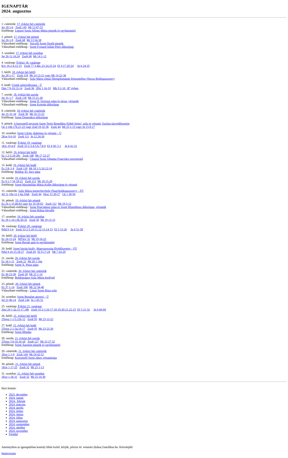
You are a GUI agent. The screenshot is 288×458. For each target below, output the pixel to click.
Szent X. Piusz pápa (26, 264)
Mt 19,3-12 (64, 203)
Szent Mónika (23, 332)
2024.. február (17, 401)
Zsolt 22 (21, 261)
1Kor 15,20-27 (51, 194)
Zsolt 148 (28, 155)
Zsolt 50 (23, 114)
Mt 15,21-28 (35, 97)
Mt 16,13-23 (37, 114)
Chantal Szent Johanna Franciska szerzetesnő (56, 158)
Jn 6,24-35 (83, 65)
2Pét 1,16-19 (43, 88)
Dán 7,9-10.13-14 (11, 88)
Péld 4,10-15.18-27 (12, 251)
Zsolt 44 (56, 126)
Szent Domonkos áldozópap (31, 117)
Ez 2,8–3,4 (7, 168)
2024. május (16, 411)
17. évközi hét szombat (29, 53)
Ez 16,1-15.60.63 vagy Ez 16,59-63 (22, 203)
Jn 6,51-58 (77, 229)
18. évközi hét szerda (25, 94)
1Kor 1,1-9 (7, 354)
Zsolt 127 (33, 341)
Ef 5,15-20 (60, 229)
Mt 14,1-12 (39, 56)
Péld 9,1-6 (7, 229)
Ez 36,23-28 (8, 274)
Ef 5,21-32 (83, 309)
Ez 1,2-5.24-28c (10, 155)
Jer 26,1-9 (7, 40)
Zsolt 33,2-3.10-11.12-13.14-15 (34, 229)
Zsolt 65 (31, 251)
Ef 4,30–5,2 (54, 146)
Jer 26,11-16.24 (10, 56)
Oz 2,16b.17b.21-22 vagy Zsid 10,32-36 (25, 126)
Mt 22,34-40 (36, 287)
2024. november (18, 430)
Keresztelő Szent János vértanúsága (36, 357)
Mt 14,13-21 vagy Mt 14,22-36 (47, 75)
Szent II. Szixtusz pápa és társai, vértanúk (54, 101)
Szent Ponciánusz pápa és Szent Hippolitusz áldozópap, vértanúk (68, 207)
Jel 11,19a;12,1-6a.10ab (15, 194)
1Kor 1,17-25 (9, 367)
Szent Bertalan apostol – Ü (33, 296)
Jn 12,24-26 (37, 136)
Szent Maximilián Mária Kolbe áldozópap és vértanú (46, 184)
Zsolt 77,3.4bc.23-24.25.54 (40, 65)
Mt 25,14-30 (38, 376)
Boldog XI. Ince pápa (27, 171)
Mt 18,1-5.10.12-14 (40, 168)
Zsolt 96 (29, 88)
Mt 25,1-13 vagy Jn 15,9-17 (78, 126)
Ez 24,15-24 (8, 239)
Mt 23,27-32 (47, 341)
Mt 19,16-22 (39, 239)
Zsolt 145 (21, 27)
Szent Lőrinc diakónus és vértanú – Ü (39, 133)
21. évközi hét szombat (30, 373)
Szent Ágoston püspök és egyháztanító (37, 344)
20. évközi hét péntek (27, 283)
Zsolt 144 (23, 300)
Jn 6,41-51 (71, 146)
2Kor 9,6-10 (8, 136)
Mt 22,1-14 (35, 274)
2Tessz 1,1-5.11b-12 (13, 319)
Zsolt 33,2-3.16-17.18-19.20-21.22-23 (53, 309)
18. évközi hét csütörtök (31, 110)
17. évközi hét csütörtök (31, 24)
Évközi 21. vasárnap (30, 306)
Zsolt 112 (30, 181)
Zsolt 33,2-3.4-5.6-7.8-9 (31, 146)
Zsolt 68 (20, 40)
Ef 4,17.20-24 (65, 65)
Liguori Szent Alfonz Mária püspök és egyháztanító (45, 30)
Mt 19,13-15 (47, 219)
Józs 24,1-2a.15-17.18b (15, 309)
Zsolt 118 (22, 75)
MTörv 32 (24, 239)
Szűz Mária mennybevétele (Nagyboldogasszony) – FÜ (51, 190)
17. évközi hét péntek (26, 36)
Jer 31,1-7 (7, 97)
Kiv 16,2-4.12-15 (11, 65)
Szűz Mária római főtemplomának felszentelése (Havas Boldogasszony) (72, 78)
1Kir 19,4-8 (8, 146)
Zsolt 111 (23, 136)
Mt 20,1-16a (35, 261)
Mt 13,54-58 (34, 40)
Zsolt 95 (32, 319)
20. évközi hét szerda (27, 258)
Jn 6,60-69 (99, 309)
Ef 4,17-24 (43, 251)
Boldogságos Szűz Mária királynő (35, 277)
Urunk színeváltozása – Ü (27, 85)
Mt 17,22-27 (42, 155)
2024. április (16, 407)
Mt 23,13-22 (46, 319)
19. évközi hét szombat (30, 216)
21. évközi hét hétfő (25, 315)
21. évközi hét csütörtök (32, 351)
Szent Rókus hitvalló (42, 210)
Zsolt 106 (22, 287)
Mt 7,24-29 (58, 251)
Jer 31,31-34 (8, 114)
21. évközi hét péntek (27, 364)
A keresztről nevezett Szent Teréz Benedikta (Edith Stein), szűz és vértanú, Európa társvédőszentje (71, 123)
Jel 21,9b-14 (8, 300)
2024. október (17, 427)
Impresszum (8, 453)
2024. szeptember (19, 424)
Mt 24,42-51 (36, 354)
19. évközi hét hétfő (25, 152)
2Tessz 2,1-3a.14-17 (13, 328)
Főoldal (13, 434)
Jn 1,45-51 (37, 300)
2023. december (18, 394)
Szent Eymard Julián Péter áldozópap (52, 46)
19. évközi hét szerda (27, 178)
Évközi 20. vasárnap (30, 226)
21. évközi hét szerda (27, 338)
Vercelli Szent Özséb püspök (47, 43)
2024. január (16, 397)
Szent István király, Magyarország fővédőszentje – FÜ (45, 248)
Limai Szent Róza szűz (43, 290)
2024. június (16, 414)
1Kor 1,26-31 (9, 376)
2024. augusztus (18, 421)
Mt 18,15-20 (44, 181)
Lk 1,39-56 (68, 194)
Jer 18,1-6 (7, 27)
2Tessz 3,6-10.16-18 (13, 341)
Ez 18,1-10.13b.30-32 (14, 219)
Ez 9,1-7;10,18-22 (12, 181)
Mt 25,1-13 (37, 367)
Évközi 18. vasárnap (28, 62)
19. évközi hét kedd (24, 165)
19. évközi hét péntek (27, 200)
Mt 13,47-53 (35, 27)
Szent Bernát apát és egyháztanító (35, 242)
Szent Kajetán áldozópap (44, 104)
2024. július (16, 417)
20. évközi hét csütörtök (32, 271)
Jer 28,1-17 (8, 75)
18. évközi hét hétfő (23, 72)
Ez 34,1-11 (7, 261)
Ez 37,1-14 (7, 287)
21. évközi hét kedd (24, 325)
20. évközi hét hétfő (25, 235)
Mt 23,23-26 (46, 328)
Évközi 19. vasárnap (30, 142)
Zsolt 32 (24, 367)
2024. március (17, 404)
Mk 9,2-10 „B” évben (65, 88)
